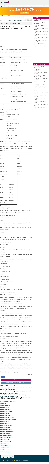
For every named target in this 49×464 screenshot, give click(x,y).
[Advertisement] (16, 38)
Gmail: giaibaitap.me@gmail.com (22, 460)
